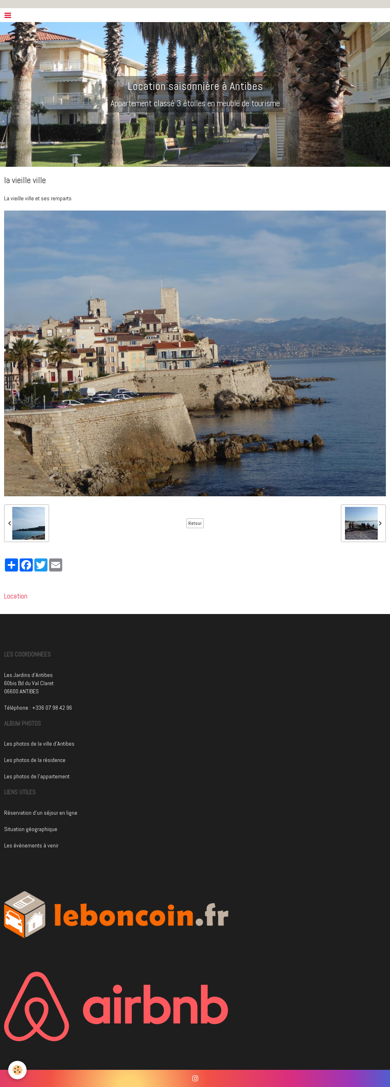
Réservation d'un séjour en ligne (40, 812)
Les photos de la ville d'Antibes (39, 743)
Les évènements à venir (31, 845)
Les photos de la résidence (34, 760)
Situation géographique (30, 829)
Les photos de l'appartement (37, 776)
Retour (195, 523)
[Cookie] (17, 1070)
